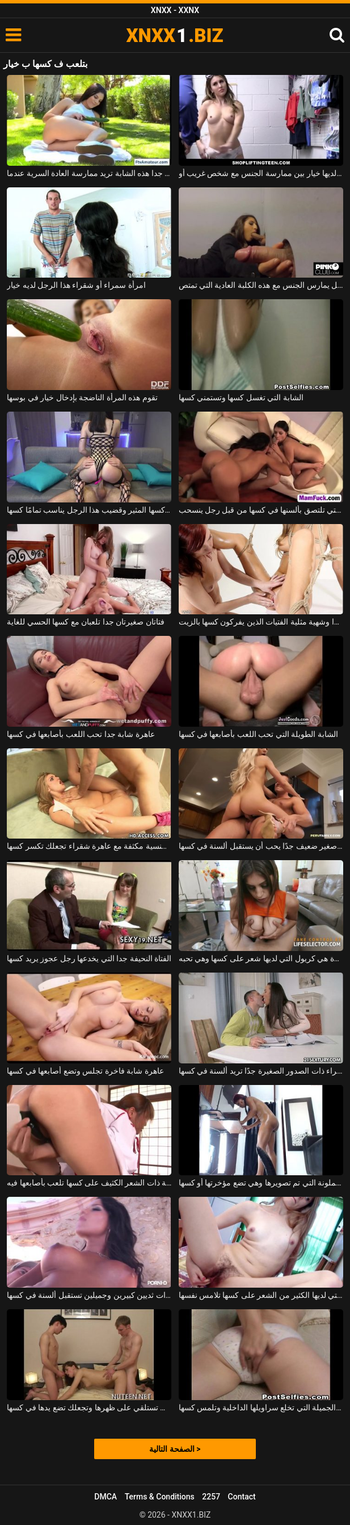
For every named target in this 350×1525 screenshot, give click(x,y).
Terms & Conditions (160, 1496)
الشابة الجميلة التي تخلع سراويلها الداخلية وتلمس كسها (261, 1407)
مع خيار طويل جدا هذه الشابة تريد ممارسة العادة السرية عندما (89, 173)
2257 (211, 1496)
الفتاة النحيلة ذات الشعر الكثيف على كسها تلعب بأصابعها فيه (89, 1182)
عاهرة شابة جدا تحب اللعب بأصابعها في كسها (80, 734)
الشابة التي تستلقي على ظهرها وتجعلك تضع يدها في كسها (89, 1407)
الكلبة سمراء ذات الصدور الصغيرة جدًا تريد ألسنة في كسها (261, 1070)
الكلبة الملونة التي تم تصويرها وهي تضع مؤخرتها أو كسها (261, 1182)
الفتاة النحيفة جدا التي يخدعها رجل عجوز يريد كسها (89, 958)
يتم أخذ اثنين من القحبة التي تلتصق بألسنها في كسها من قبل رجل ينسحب (261, 509)
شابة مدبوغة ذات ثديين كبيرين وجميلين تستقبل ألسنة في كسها (89, 1295)
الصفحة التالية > (174, 1448)
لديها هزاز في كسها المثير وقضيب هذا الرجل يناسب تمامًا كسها (89, 509)
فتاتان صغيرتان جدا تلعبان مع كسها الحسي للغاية (85, 621)
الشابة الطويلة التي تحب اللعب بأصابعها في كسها (258, 734)
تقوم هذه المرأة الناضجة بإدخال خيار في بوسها (82, 397)
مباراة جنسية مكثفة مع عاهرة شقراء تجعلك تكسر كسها (89, 846)
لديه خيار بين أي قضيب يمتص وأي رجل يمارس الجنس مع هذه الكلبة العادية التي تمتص (261, 285)
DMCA (105, 1496)
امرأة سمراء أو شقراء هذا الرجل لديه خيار (76, 285)
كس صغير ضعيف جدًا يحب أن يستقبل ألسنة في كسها (261, 846)
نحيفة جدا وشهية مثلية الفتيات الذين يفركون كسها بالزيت (261, 621)
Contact (242, 1496)
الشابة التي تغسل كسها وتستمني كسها (241, 397)
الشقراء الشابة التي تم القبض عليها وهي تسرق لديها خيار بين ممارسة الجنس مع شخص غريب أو (261, 173)
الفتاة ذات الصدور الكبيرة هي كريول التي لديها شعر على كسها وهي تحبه (261, 958)
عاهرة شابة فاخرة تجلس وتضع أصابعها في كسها (85, 1070)
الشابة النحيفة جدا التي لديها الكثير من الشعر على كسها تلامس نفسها (261, 1295)
